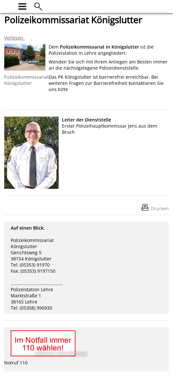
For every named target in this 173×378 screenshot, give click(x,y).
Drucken (160, 208)
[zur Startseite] (8, 5)
